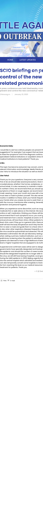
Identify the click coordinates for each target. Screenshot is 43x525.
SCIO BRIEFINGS (32, 65)
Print (4, 281)
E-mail (12, 281)
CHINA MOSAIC (10, 65)
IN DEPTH (8, 71)
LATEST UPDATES (27, 59)
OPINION (23, 71)
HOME (10, 59)
